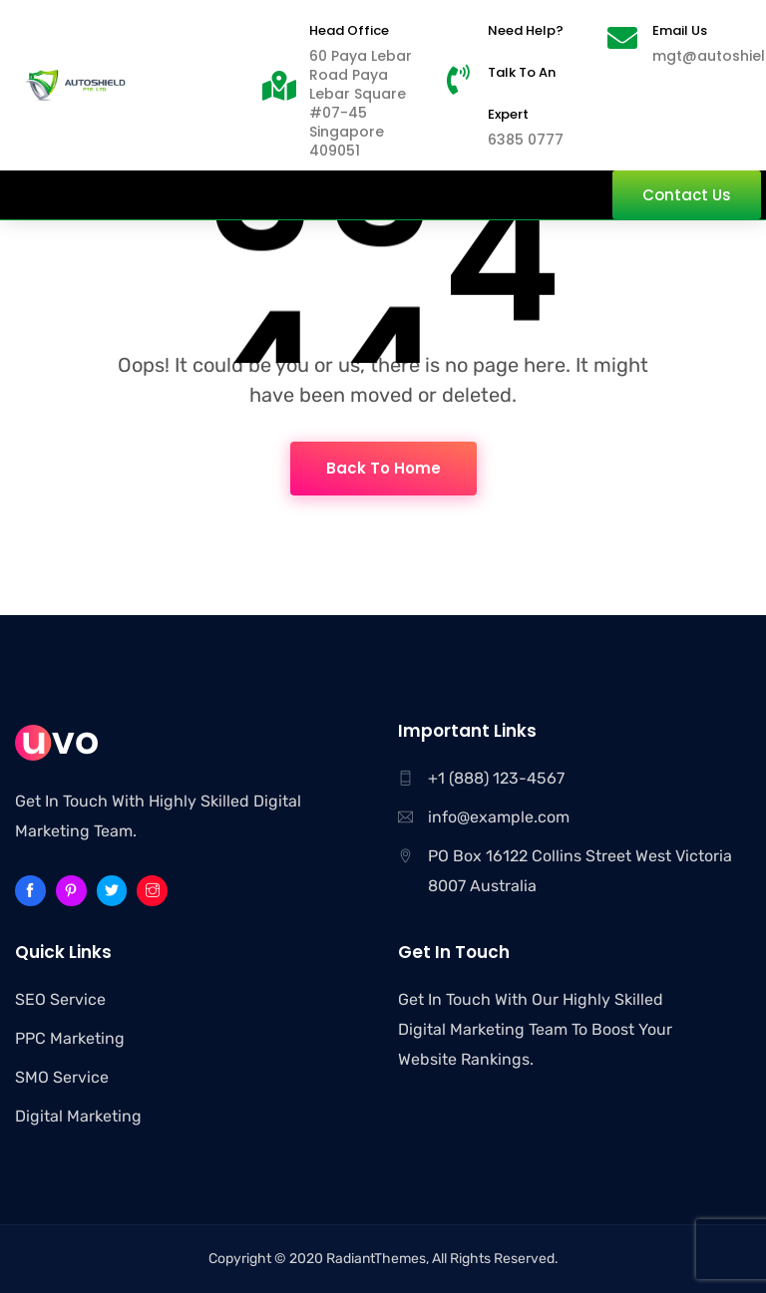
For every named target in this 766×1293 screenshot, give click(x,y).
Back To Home (383, 468)
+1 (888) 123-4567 (496, 778)
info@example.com (499, 817)
